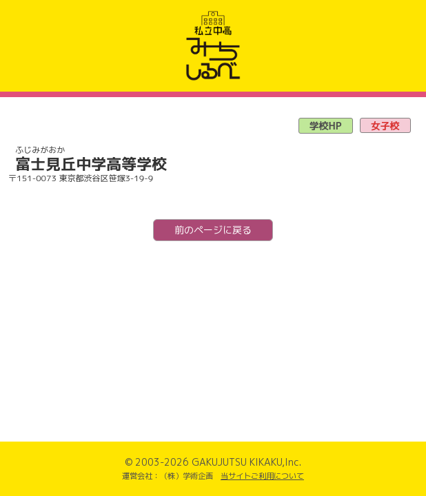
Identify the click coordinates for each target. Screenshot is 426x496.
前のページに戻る (213, 229)
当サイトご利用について (262, 476)
